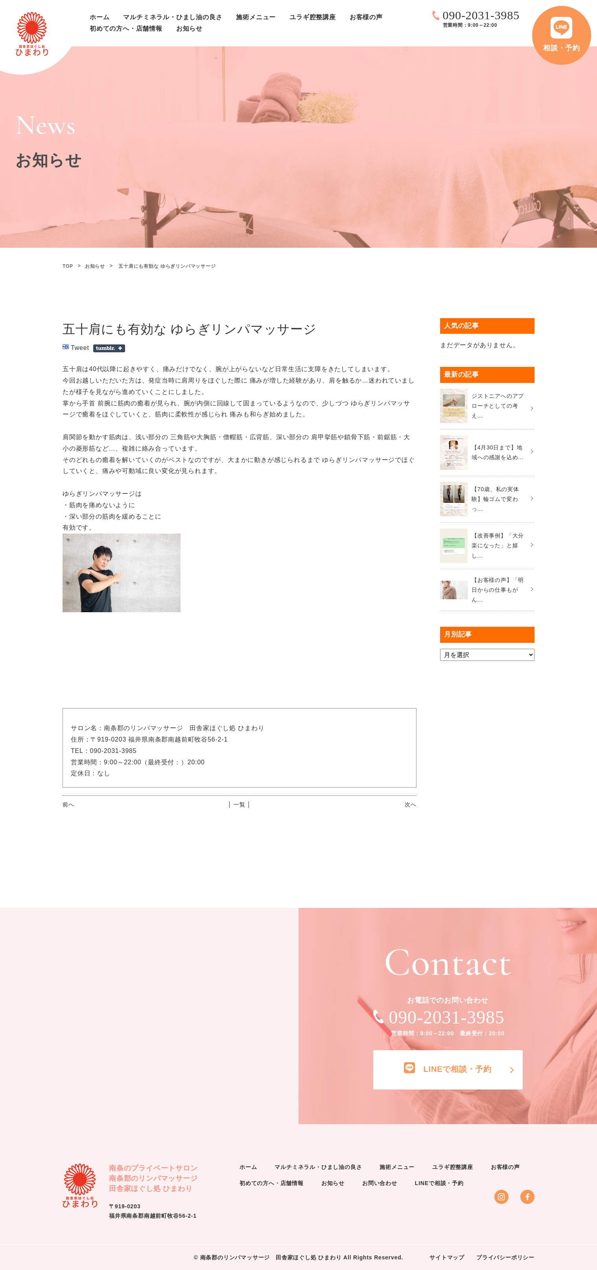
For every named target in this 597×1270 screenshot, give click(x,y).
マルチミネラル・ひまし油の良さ (172, 17)
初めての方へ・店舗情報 (126, 28)
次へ (410, 804)
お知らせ (189, 28)
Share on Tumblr (109, 348)
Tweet (80, 347)
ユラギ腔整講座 (312, 17)
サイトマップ (446, 1257)
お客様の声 (366, 17)
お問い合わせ (379, 1183)
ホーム (99, 17)
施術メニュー (256, 17)
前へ (68, 804)
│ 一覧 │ (239, 804)
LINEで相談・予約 (439, 1183)
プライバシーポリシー (505, 1257)
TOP (68, 266)
